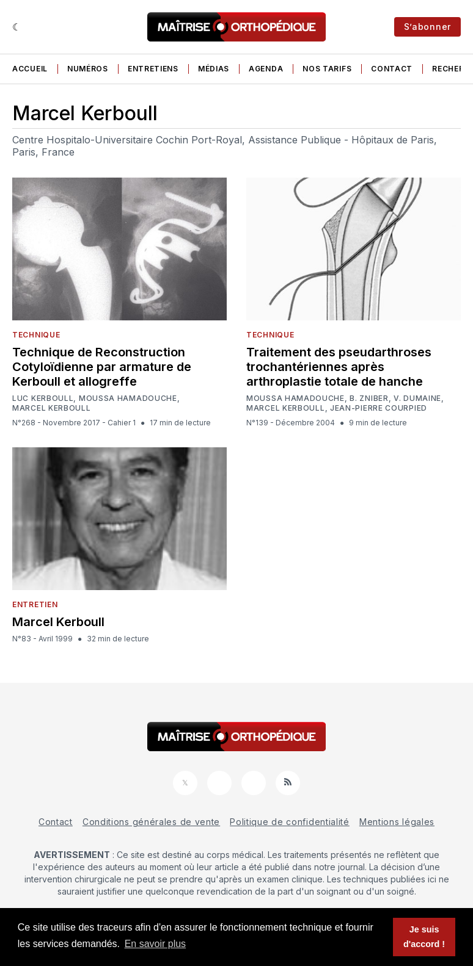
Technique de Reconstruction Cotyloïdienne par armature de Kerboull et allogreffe (101, 367)
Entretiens (153, 68)
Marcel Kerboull (51, 408)
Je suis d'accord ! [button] (424, 937)
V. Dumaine (417, 398)
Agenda (266, 68)
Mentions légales (397, 821)
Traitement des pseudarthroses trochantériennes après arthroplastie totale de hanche (338, 367)
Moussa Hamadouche (128, 398)
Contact (392, 68)
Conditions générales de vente (151, 821)
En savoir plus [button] (155, 944)
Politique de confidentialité (290, 821)
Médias (213, 68)
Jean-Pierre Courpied (378, 408)
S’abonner (427, 26)
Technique (36, 334)
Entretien (34, 604)
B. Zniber (369, 398)
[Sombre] (16, 27)
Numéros (87, 68)
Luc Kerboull (42, 398)
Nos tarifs (326, 68)
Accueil (30, 68)
